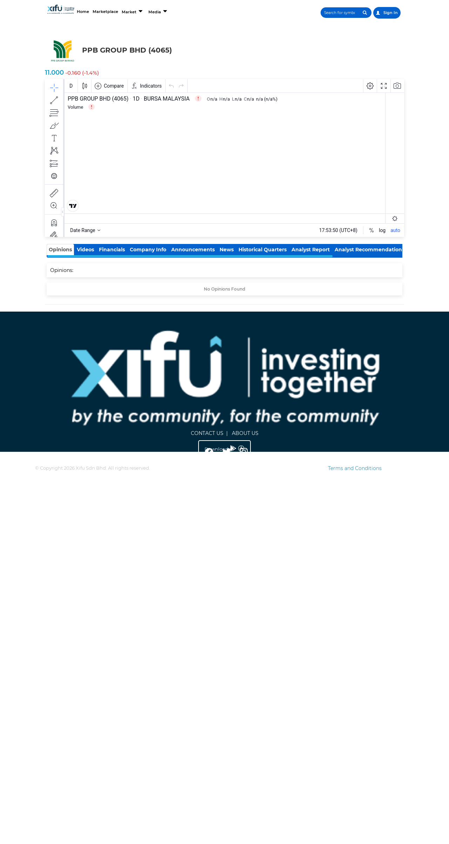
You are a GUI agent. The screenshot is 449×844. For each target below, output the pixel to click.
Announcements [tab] (193, 249)
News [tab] (227, 249)
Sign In (387, 12)
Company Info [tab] (148, 249)
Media (158, 11)
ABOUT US (245, 433)
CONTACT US (207, 433)
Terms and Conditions (355, 468)
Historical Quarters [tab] (263, 249)
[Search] (339, 12)
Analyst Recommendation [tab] (368, 249)
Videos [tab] (85, 249)
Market (133, 11)
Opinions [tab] (60, 249)
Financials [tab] (112, 249)
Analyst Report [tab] (310, 249)
